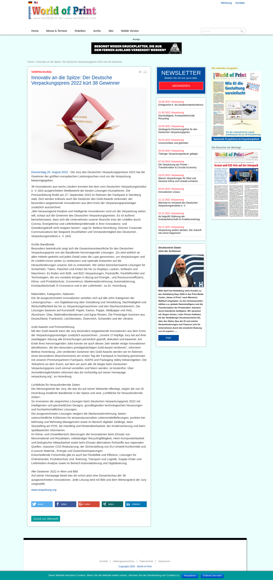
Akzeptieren (190, 575)
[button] (42, 504)
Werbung (226, 2)
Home (34, 30)
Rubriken (80, 30)
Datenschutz (146, 561)
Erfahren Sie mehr (212, 575)
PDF (168, 337)
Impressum (164, 561)
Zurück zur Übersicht (45, 518)
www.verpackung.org (43, 489)
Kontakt (240, 2)
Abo (111, 30)
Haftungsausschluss (124, 561)
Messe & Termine (56, 30)
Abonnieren (181, 85)
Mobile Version (130, 30)
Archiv (97, 30)
